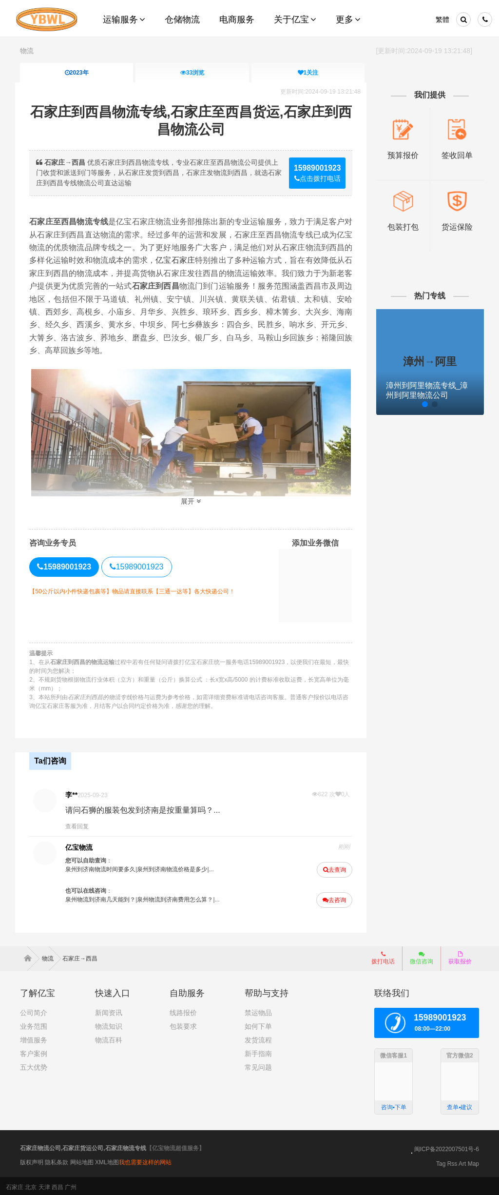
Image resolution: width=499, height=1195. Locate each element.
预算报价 (399, 154)
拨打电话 (383, 956)
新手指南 (258, 1052)
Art (462, 1161)
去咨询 (332, 898)
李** (76, 793)
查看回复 (81, 824)
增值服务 (33, 1038)
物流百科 (108, 1038)
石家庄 (14, 1184)
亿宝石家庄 (204, 260)
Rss (452, 1161)
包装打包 (399, 226)
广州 (71, 1184)
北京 (31, 1184)
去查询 (332, 867)
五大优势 (33, 1065)
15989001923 (141, 566)
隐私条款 (56, 1160)
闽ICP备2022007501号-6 (446, 1146)
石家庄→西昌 (79, 956)
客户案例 (33, 1052)
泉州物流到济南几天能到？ (105, 897)
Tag (440, 1161)
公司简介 (33, 1011)
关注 (307, 72)
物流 (27, 51)
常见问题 (258, 1065)
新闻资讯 (108, 1011)
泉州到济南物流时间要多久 (105, 867)
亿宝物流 (83, 845)
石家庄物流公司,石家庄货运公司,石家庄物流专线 (83, 1145)
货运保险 (452, 226)
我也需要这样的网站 (145, 1160)
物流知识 (108, 1024)
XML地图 (107, 1160)
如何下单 (258, 1024)
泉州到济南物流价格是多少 (176, 867)
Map (473, 1161)
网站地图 (82, 1160)
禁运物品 (258, 1011)
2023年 (77, 72)
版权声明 (31, 1160)
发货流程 (258, 1038)
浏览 (192, 72)
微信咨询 (418, 959)
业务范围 (33, 1024)
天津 (44, 1184)
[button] (402, 403)
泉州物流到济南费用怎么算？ (179, 897)
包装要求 (183, 1024)
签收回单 (452, 154)
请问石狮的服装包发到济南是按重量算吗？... (147, 808)
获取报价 (460, 956)
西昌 (57, 1184)
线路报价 (183, 1011)
